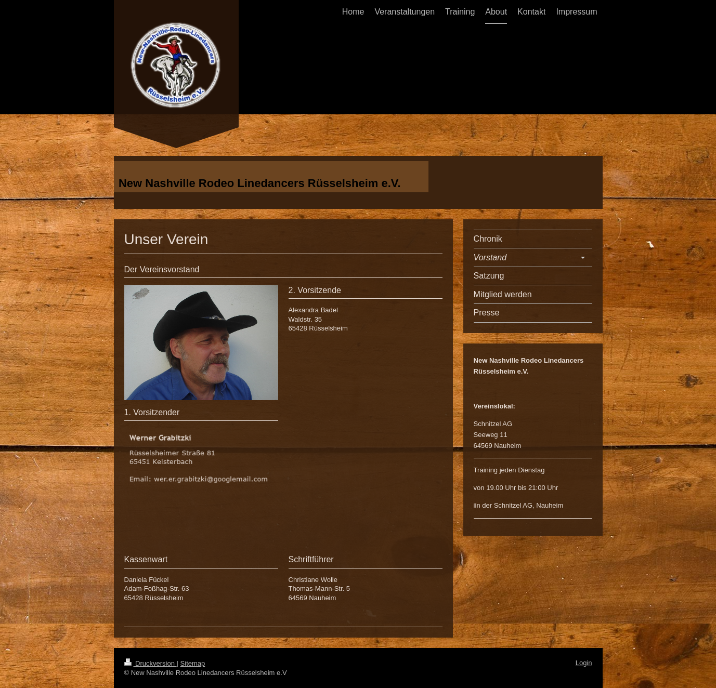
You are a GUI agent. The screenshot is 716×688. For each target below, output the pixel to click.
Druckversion (150, 663)
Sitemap (192, 663)
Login (584, 663)
